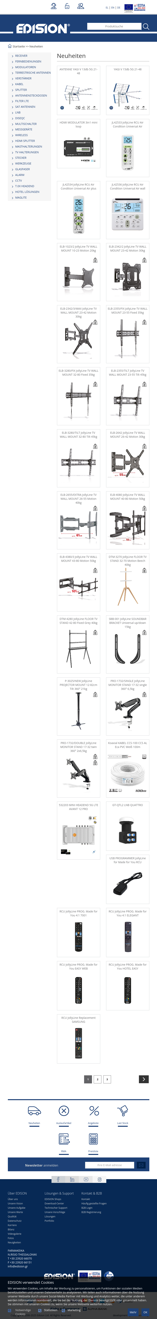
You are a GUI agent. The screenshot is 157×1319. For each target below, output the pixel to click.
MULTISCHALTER (26, 124)
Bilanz (11, 1229)
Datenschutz (15, 1220)
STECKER (21, 158)
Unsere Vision (15, 1203)
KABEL (19, 84)
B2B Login (87, 1207)
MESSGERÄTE (23, 129)
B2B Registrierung (91, 1212)
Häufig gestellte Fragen (94, 1203)
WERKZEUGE (23, 163)
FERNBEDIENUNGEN (28, 61)
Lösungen (50, 1216)
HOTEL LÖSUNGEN (27, 192)
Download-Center (54, 1203)
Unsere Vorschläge (55, 1212)
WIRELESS (21, 135)
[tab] (29, 55)
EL (107, 7)
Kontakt (86, 1199)
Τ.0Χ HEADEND (24, 186)
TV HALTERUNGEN (27, 152)
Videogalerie (14, 1233)
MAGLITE (21, 197)
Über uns (13, 1199)
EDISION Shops (53, 1199)
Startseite (19, 46)
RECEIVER (21, 56)
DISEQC (20, 118)
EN (112, 7)
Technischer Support (56, 1207)
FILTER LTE (22, 101)
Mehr (133, 1312)
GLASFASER (22, 169)
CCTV (18, 180)
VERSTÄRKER (23, 78)
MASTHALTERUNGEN (28, 146)
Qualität (12, 1216)
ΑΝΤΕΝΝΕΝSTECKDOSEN (31, 95)
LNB (18, 112)
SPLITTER (21, 90)
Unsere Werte (15, 1212)
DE (118, 7)
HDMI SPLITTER (25, 141)
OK (145, 1312)
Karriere (12, 1225)
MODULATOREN (25, 67)
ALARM (19, 175)
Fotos (11, 1238)
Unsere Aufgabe (17, 1207)
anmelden (41, 1165)
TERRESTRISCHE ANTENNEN (33, 72)
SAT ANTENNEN (25, 107)
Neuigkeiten (14, 1242)
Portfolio (49, 1220)
